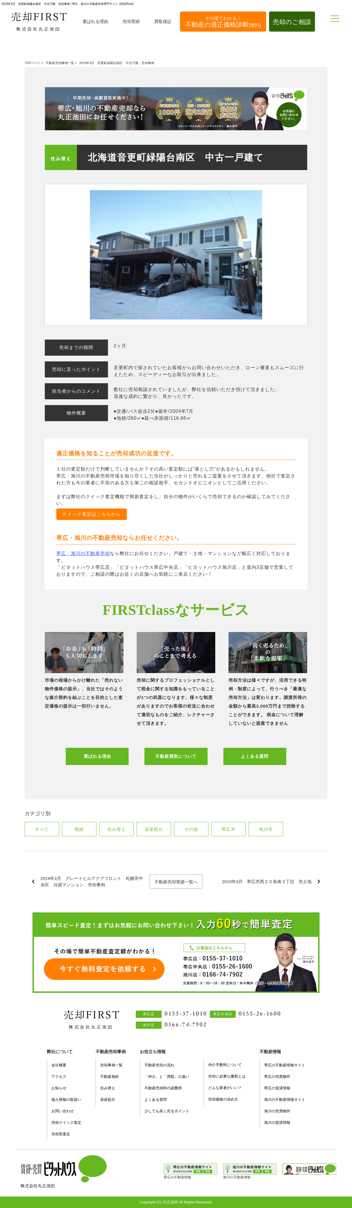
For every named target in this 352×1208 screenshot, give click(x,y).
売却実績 (131, 21)
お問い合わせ (62, 1111)
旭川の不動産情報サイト (284, 1099)
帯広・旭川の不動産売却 (83, 553)
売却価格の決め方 (223, 1099)
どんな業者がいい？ (225, 1088)
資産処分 (154, 829)
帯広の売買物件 (277, 1076)
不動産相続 (109, 1076)
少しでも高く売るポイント (166, 1111)
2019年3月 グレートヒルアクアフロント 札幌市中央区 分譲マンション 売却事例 (91, 881)
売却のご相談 (292, 22)
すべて (42, 829)
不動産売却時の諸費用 (163, 1088)
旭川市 (265, 829)
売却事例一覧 (111, 1065)
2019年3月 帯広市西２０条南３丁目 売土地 (267, 881)
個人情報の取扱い (66, 1099)
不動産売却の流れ (159, 1065)
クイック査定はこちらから (91, 514)
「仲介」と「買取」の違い (166, 1076)
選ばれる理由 (95, 21)
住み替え (61, 158)
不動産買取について (176, 756)
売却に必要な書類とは (226, 1076)
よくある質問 (254, 756)
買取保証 (162, 21)
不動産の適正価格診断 (223, 22)
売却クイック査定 (66, 1122)
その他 (191, 829)
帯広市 (228, 829)
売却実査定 (60, 1134)
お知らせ (58, 1088)
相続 (79, 829)
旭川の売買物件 (277, 1111)
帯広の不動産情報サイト (284, 1065)
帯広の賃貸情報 (277, 1088)
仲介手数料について (225, 1065)
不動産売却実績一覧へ (176, 881)
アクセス (58, 1076)
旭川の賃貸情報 (277, 1122)
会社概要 (58, 1065)
